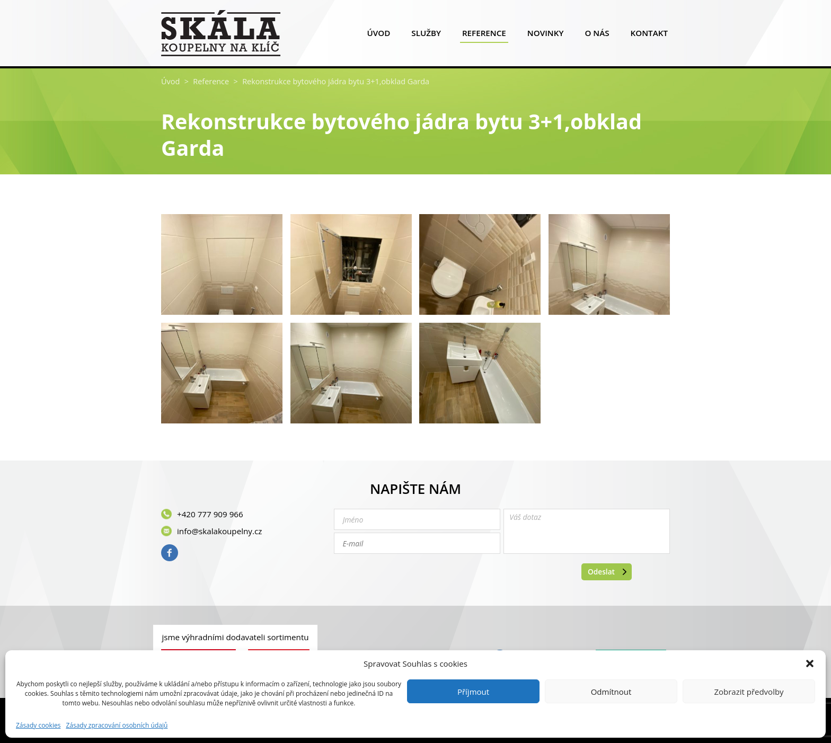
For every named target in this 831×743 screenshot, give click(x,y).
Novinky (545, 35)
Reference (484, 35)
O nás (596, 35)
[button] (810, 663)
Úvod (378, 35)
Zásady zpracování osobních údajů (116, 725)
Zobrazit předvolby (748, 691)
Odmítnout (611, 691)
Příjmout (473, 691)
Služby (426, 35)
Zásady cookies (38, 725)
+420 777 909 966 (210, 514)
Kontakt (649, 35)
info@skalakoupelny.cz (219, 531)
